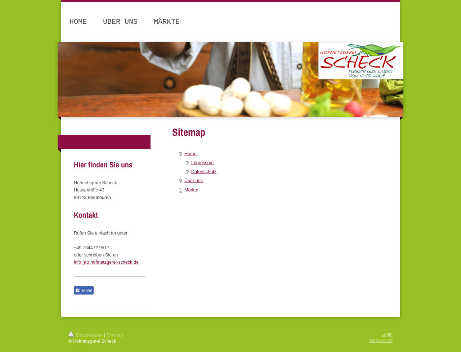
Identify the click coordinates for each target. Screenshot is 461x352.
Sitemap (114, 335)
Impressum (202, 162)
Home (190, 153)
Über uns (193, 180)
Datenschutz (203, 171)
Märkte (191, 190)
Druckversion (86, 335)
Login (387, 334)
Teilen (83, 290)
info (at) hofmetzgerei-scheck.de (106, 262)
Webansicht (381, 340)
